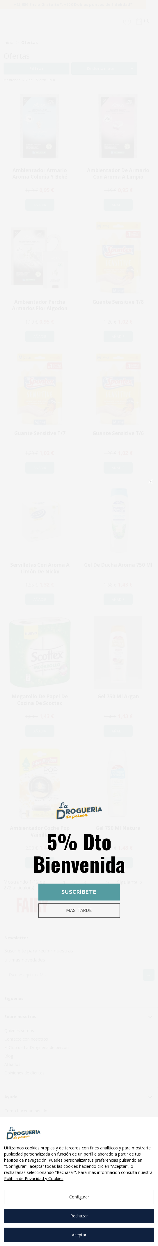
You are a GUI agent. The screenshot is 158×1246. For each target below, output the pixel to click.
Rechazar (79, 1216)
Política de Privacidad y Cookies (33, 1178)
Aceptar (79, 1235)
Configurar (79, 1197)
